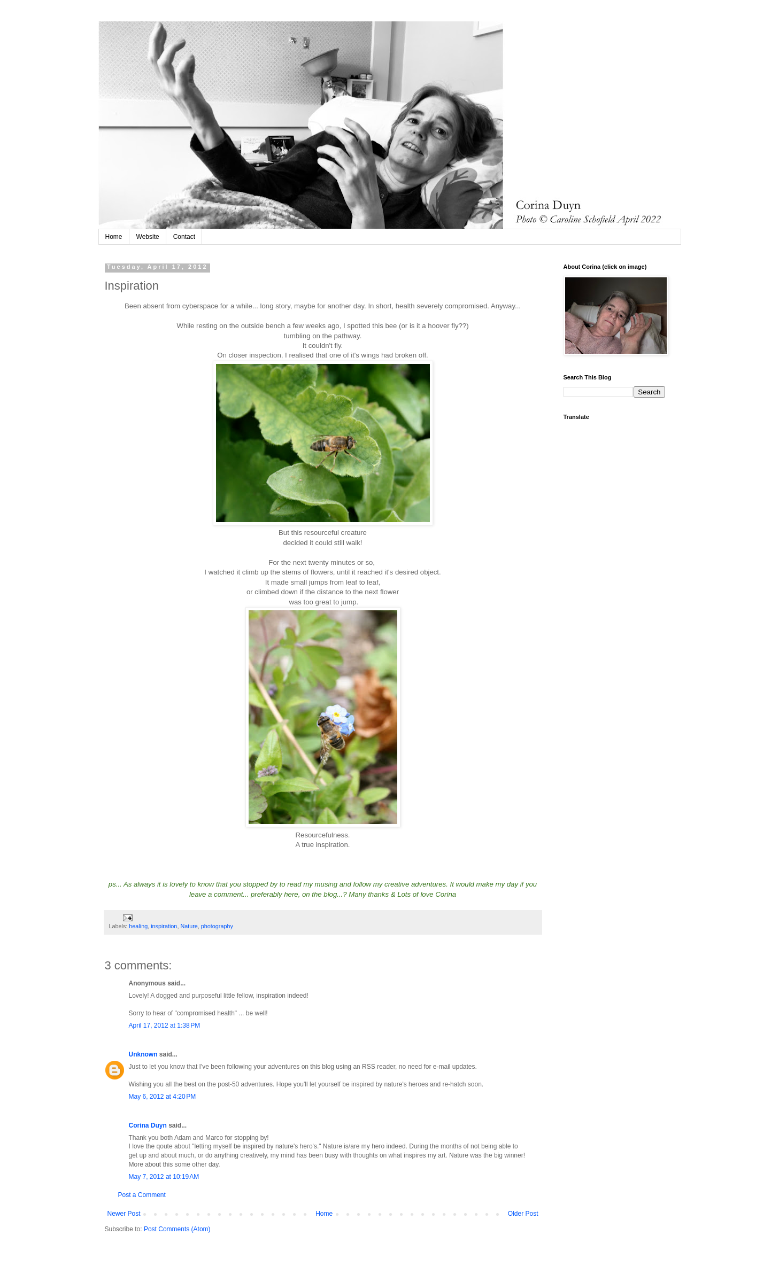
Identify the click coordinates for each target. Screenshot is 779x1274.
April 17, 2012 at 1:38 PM (164, 1025)
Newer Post (124, 1213)
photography (217, 926)
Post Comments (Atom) (177, 1229)
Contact (184, 236)
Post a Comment (142, 1195)
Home (113, 236)
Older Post (523, 1213)
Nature (188, 926)
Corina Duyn (148, 1125)
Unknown (143, 1054)
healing (138, 926)
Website (147, 236)
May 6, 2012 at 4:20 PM (162, 1096)
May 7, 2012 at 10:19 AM (164, 1176)
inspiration (164, 926)
